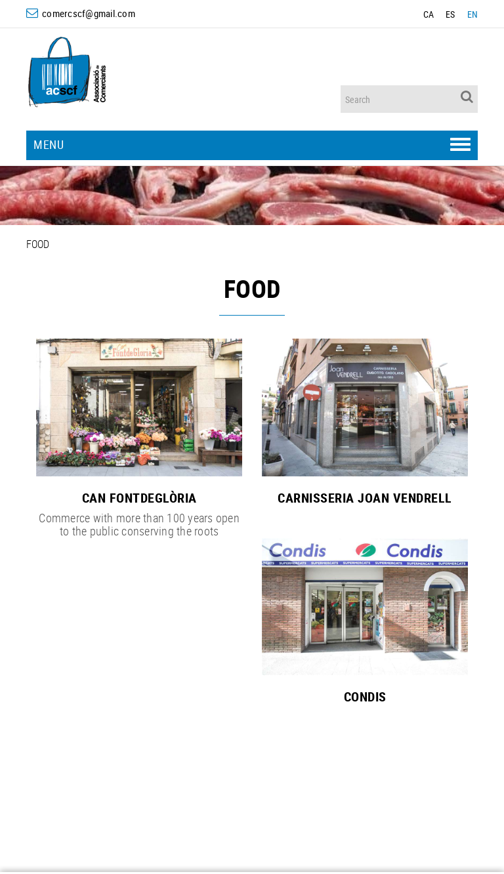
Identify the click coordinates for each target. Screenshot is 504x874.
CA (428, 14)
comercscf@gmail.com (88, 13)
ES (450, 14)
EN (472, 14)
